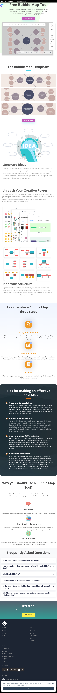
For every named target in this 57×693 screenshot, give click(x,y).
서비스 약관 (5, 648)
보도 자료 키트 (34, 636)
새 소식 (32, 633)
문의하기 (32, 638)
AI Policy (4, 651)
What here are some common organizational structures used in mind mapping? (27, 594)
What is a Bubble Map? (11, 574)
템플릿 (4, 630)
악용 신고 (4, 661)
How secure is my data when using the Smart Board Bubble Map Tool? (27, 567)
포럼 (3, 636)
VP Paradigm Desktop (20, 1)
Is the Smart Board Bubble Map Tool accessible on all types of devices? (26, 587)
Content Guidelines (8, 656)
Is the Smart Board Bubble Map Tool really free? (21, 561)
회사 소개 (32, 630)
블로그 (4, 633)
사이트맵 (32, 641)
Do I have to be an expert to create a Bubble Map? (21, 581)
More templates (28, 120)
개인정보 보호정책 (7, 654)
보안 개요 (4, 659)
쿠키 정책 (49, 683)
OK (28, 688)
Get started (28, 18)
